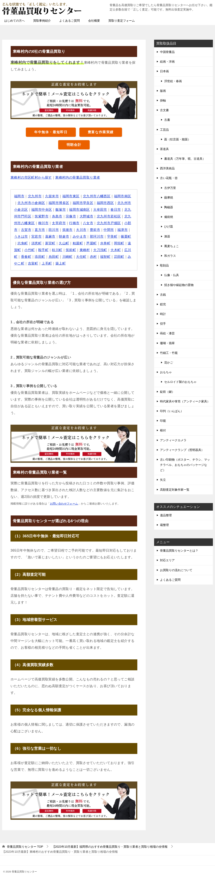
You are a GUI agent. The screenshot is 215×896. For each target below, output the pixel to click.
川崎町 (67, 256)
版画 (163, 90)
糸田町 (54, 256)
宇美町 (112, 236)
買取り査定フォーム (121, 20)
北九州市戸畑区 (109, 223)
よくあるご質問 (69, 20)
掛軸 (163, 100)
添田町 (40, 256)
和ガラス (170, 255)
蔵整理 (164, 525)
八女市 (88, 223)
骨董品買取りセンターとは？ (179, 550)
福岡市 (19, 196)
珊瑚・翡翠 (167, 343)
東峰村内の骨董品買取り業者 (77, 177)
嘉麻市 (50, 236)
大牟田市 (100, 209)
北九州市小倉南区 (31, 203)
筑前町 (71, 250)
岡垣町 (119, 243)
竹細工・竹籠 (169, 352)
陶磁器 (168, 207)
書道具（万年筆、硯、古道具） (184, 158)
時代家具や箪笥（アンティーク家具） (185, 401)
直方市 (40, 230)
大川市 (81, 230)
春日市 (115, 209)
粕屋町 (78, 243)
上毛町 (47, 263)
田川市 (54, 230)
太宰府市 (59, 223)
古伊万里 (170, 188)
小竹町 (29, 250)
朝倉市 (64, 236)
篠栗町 (126, 236)
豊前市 (95, 230)
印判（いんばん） (172, 411)
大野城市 (86, 216)
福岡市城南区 (79, 209)
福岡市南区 (122, 196)
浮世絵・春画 (173, 81)
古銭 (163, 294)
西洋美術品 (167, 168)
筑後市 (67, 230)
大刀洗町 (100, 250)
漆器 (167, 236)
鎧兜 (163, 304)
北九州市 (35, 196)
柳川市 (43, 223)
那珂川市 (97, 236)
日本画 (164, 71)
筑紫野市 (42, 216)
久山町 (64, 243)
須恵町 (36, 243)
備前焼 (168, 217)
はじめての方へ (14, 20)
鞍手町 (43, 250)
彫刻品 (164, 265)
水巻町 (105, 243)
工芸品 (164, 129)
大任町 (81, 256)
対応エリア (167, 560)
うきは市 (21, 236)
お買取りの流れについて (176, 570)
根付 (163, 430)
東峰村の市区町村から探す (31, 177)
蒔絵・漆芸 (167, 333)
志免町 (22, 243)
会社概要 (94, 20)
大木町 (115, 250)
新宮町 (50, 243)
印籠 (163, 420)
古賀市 (26, 230)
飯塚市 (60, 209)
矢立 (163, 479)
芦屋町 (91, 243)
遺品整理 (166, 515)
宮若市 (36, 236)
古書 (167, 119)
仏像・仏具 (171, 275)
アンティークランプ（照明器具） (182, 450)
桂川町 (57, 250)
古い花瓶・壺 (169, 178)
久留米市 (52, 196)
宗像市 (71, 216)
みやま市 (80, 236)
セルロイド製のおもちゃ (180, 381)
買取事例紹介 (42, 20)
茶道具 (164, 149)
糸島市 (57, 216)
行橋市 (74, 223)
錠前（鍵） (167, 391)
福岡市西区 (105, 203)
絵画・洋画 (167, 61)
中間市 (109, 230)
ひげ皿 (168, 226)
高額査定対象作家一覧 (174, 489)
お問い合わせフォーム (64, 503)
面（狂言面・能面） (177, 139)
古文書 (164, 110)
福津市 (122, 230)
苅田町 (119, 256)
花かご (168, 362)
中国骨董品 (167, 52)
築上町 (60, 263)
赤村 (93, 256)
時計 (163, 314)
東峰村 (85, 250)
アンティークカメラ (173, 440)
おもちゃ (166, 372)
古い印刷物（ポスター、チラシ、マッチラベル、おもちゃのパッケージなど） (185, 465)
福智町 (105, 256)
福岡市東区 (71, 196)
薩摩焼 (168, 197)
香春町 (26, 256)
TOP (25, 846)
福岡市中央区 (41, 209)
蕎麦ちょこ (171, 246)
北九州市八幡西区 (96, 196)
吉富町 (33, 263)
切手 (163, 323)
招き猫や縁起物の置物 (179, 285)
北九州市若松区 (109, 216)
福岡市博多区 (59, 203)
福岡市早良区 (83, 203)
